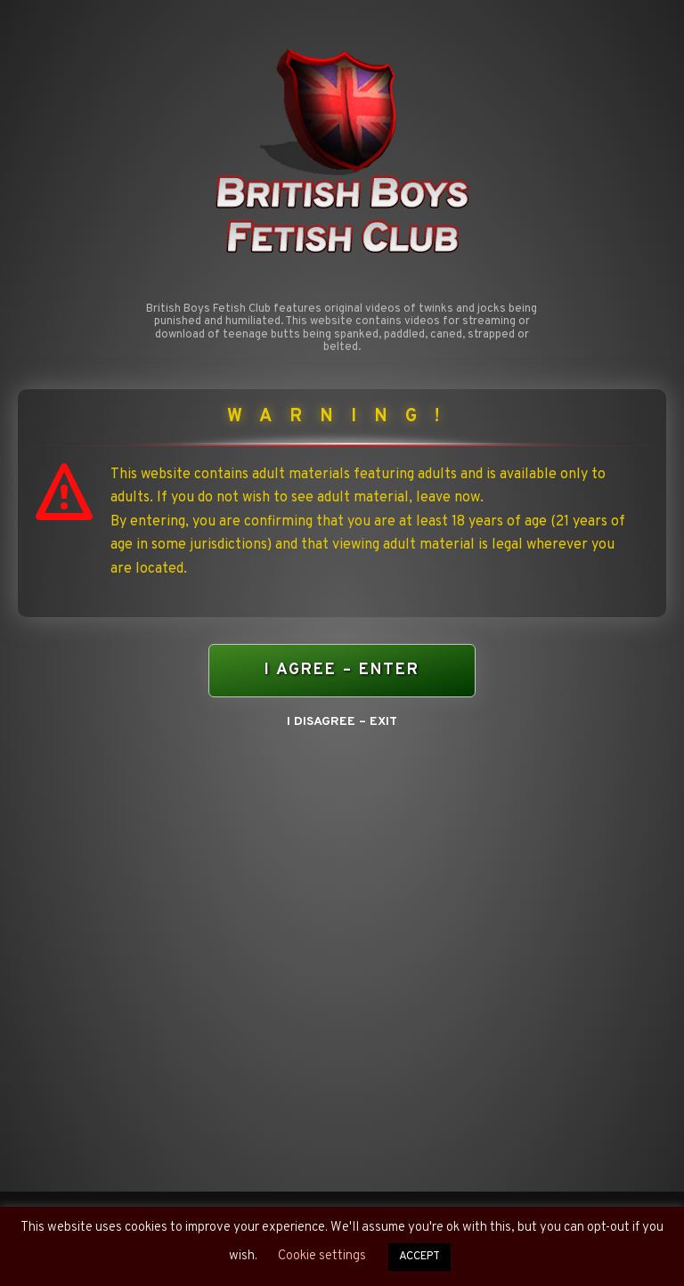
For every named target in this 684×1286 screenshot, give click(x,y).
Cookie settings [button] (322, 1256)
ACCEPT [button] (419, 1256)
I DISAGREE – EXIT (342, 721)
